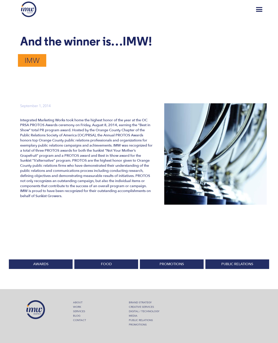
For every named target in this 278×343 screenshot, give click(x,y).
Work (77, 307)
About (78, 302)
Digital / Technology (144, 311)
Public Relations (141, 320)
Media (133, 316)
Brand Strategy (140, 302)
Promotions (138, 324)
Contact (79, 320)
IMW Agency (29, 9)
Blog (242, 9)
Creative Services (141, 307)
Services (79, 311)
